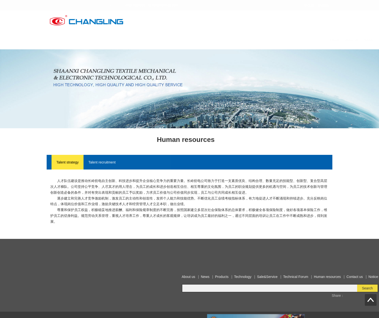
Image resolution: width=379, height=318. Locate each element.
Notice (328, 40)
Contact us (309, 40)
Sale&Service (221, 40)
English (323, 5)
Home (124, 40)
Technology (196, 40)
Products (175, 40)
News (158, 40)
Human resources (281, 40)
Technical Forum (250, 40)
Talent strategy (67, 163)
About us (141, 40)
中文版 (309, 5)
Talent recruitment (102, 163)
